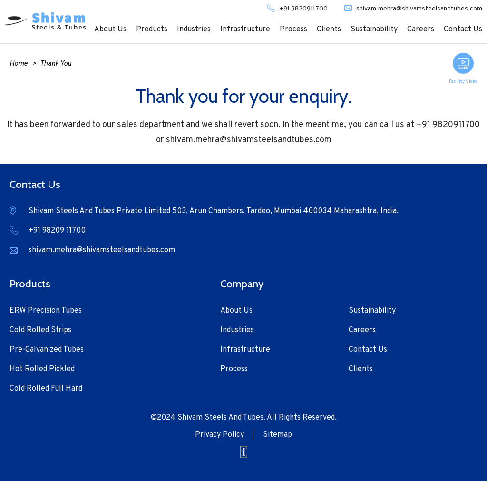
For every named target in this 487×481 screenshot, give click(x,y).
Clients (329, 29)
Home (19, 64)
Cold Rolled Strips (40, 330)
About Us (110, 29)
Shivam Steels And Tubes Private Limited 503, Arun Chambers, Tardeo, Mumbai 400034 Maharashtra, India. (214, 211)
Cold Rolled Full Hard (46, 388)
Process (293, 29)
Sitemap (277, 435)
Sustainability (374, 29)
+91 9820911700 (303, 9)
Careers (420, 29)
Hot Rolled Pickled (42, 369)
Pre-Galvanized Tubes (47, 349)
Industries (194, 29)
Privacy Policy (219, 435)
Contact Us (463, 29)
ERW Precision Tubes (46, 310)
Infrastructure (245, 29)
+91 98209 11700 (57, 231)
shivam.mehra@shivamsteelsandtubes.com (419, 9)
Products (151, 29)
